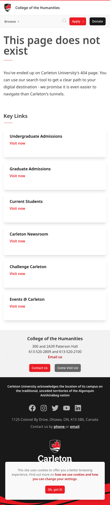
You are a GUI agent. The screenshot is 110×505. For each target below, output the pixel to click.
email (74, 426)
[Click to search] (64, 21)
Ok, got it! (55, 489)
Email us (55, 357)
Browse (10, 21)
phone (60, 426)
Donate (97, 21)
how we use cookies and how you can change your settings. (65, 476)
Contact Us (40, 368)
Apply (76, 21)
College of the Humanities (37, 8)
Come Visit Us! (67, 368)
